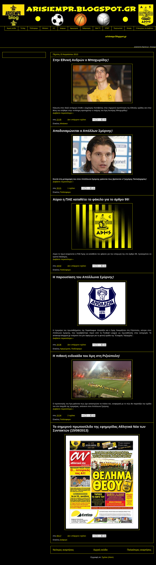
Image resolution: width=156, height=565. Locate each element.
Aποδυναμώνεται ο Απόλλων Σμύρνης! (83, 131)
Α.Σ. (54, 28)
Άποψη (129, 28)
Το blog (22, 28)
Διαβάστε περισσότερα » (63, 113)
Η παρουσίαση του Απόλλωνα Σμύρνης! (83, 277)
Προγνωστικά (118, 28)
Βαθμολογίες (87, 28)
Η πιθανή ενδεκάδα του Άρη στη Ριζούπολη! (86, 356)
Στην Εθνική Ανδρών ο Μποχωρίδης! (81, 60)
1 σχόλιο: (72, 188)
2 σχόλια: (72, 415)
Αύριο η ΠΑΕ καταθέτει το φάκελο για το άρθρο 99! (91, 199)
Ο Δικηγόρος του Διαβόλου (144, 28)
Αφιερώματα (74, 28)
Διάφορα (62, 28)
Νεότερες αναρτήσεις (63, 550)
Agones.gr (145, 47)
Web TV (97, 28)
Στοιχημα (153, 47)
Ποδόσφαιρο (34, 28)
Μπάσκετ (45, 28)
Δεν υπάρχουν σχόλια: (77, 119)
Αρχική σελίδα (11, 28)
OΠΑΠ (107, 28)
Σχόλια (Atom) (108, 557)
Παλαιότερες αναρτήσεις (139, 550)
